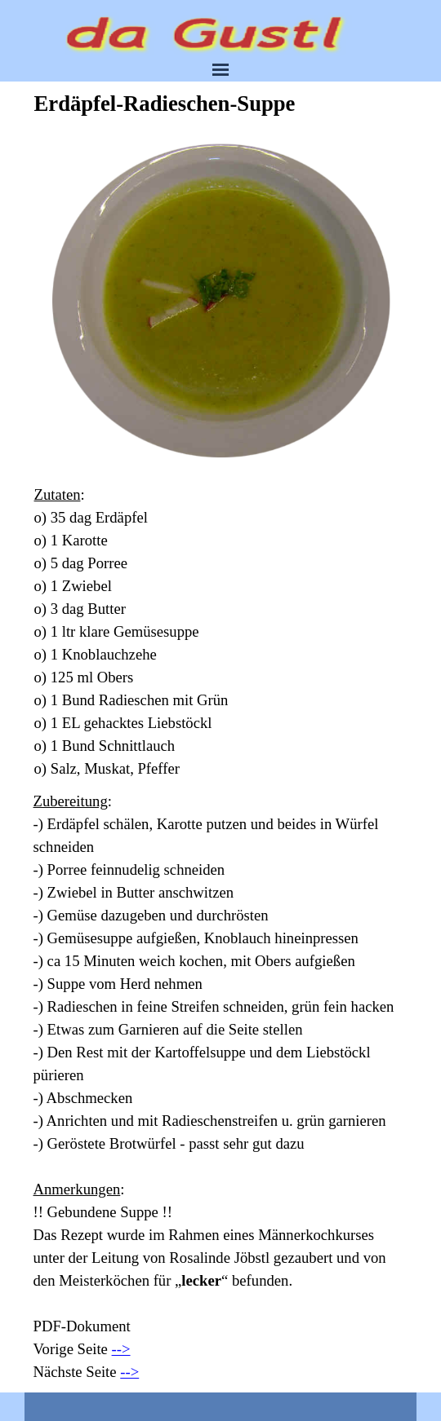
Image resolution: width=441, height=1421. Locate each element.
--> (121, 1348)
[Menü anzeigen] (220, 69)
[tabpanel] (221, 631)
